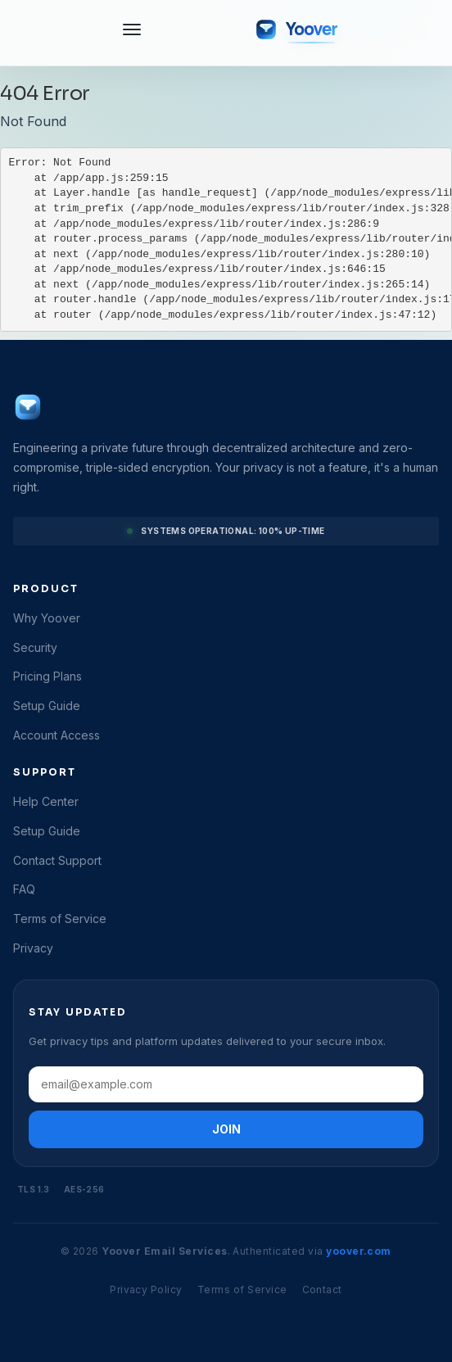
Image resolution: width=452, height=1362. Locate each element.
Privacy (33, 948)
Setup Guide (46, 706)
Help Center (46, 801)
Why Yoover (46, 618)
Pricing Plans (47, 676)
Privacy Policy (146, 1289)
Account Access (56, 735)
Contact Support (57, 860)
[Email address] (226, 1084)
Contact (322, 1289)
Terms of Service (59, 918)
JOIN (226, 1129)
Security (35, 647)
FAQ (24, 889)
